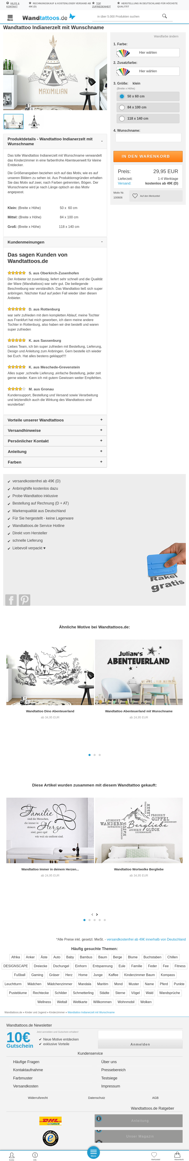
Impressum (110, 907)
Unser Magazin (143, 959)
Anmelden (140, 864)
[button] (89, 604)
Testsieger (113, 975)
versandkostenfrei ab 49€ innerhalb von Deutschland (146, 767)
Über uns (109, 883)
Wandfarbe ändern (166, 42)
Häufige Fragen (26, 883)
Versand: (124, 189)
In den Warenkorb (146, 162)
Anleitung (143, 943)
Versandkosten (25, 907)
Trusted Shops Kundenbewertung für (59, 982)
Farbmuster (23, 899)
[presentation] (93, 742)
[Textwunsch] (148, 143)
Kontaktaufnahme (28, 891)
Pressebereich (113, 891)
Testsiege (109, 899)
